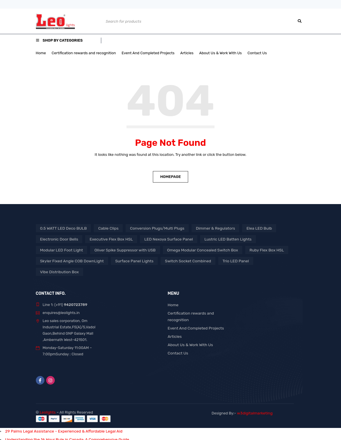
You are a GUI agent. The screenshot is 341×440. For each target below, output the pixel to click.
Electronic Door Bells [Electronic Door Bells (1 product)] (58, 239)
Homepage (170, 177)
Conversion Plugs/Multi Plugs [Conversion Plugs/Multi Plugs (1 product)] (151, 228)
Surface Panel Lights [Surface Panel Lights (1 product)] (129, 261)
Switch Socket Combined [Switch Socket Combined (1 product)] (180, 261)
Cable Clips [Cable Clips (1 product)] (104, 228)
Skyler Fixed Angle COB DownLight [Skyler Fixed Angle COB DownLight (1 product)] (70, 261)
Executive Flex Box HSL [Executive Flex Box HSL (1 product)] (107, 239)
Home (173, 294)
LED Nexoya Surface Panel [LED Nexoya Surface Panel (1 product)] (162, 239)
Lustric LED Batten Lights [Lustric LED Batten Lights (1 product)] (218, 239)
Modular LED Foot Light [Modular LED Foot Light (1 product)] (60, 250)
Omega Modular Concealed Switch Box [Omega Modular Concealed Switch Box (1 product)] (194, 250)
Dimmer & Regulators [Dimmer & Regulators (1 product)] (206, 228)
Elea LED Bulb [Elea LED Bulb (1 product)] (248, 228)
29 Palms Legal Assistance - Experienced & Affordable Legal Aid (60, 420)
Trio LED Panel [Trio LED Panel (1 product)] (225, 261)
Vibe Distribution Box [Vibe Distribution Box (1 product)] (268, 261)
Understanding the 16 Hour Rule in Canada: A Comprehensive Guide (63, 428)
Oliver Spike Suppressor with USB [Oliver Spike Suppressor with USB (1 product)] (120, 250)
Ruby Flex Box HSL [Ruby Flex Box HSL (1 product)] (255, 250)
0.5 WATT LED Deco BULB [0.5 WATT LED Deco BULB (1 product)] (62, 228)
